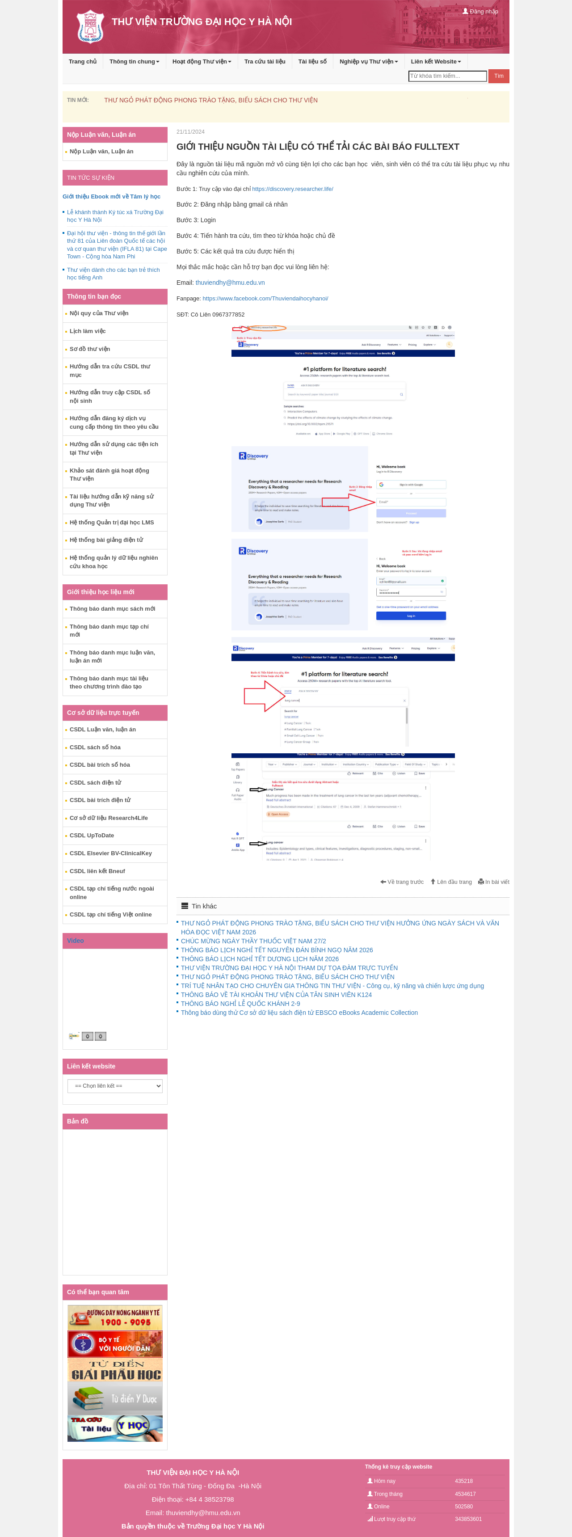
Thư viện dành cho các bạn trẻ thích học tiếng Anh (113, 273)
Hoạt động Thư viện (201, 61)
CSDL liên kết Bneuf (97, 871)
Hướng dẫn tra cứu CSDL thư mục (110, 370)
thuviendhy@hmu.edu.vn (230, 282)
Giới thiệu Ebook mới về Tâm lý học (111, 196)
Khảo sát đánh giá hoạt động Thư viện (109, 474)
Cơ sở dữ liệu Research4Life (109, 818)
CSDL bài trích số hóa (100, 764)
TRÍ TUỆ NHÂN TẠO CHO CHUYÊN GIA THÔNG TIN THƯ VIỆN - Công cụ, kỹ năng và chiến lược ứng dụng (332, 985)
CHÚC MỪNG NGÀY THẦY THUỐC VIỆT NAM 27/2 (253, 941)
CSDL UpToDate (92, 835)
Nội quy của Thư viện (99, 313)
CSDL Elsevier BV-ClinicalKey (111, 853)
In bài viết (493, 882)
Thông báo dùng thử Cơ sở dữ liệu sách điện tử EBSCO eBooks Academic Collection (299, 1012)
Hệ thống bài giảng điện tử (106, 539)
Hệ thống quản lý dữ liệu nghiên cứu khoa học (114, 562)
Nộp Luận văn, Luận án (102, 151)
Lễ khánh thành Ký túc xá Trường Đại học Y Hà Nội (115, 216)
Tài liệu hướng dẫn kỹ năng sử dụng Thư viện (112, 500)
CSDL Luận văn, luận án (103, 729)
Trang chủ (83, 61)
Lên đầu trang (451, 882)
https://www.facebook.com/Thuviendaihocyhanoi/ (265, 298)
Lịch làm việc (88, 331)
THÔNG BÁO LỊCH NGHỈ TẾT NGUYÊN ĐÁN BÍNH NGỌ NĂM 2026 (277, 950)
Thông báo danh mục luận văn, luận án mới (112, 656)
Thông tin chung (134, 61)
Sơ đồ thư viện (90, 349)
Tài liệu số (313, 61)
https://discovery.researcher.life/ (292, 189)
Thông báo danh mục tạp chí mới (109, 630)
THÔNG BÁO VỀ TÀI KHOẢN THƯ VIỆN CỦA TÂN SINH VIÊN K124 (276, 994)
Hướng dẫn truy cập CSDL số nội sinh (110, 396)
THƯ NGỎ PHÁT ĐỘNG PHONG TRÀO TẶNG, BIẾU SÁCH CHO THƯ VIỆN (211, 100)
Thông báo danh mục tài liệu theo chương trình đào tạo (109, 682)
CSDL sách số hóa (95, 747)
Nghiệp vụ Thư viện (369, 61)
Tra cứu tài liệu (265, 61)
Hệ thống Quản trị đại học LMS (112, 522)
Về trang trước (402, 882)
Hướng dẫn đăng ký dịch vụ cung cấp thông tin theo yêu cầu (114, 422)
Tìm (499, 76)
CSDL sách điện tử (95, 782)
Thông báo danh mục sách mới (113, 608)
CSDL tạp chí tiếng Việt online (111, 914)
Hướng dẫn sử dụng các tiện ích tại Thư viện (114, 448)
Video (75, 940)
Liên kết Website (436, 61)
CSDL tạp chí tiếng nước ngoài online (112, 892)
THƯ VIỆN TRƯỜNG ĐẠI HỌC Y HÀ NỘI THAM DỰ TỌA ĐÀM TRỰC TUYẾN (289, 967)
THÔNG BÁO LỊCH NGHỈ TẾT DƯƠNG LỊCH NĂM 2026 (260, 959)
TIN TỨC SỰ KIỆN (90, 177)
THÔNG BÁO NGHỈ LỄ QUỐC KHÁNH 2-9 (240, 1003)
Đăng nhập (480, 11)
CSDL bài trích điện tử (100, 800)
